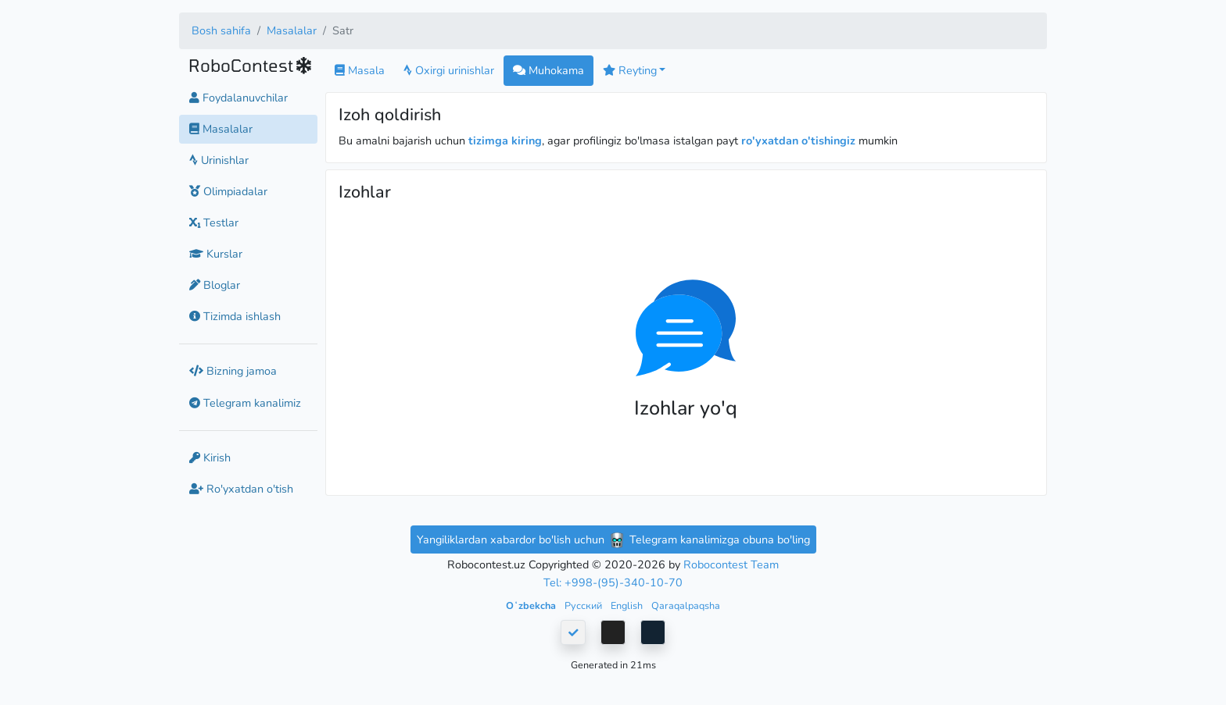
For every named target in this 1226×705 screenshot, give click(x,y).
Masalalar (292, 30)
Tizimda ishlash (235, 316)
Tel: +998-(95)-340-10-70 (613, 582)
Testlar (213, 222)
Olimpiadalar (228, 191)
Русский (584, 605)
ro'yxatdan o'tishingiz (798, 140)
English (628, 605)
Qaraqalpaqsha (685, 605)
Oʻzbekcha (532, 605)
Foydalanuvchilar (238, 97)
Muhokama (548, 70)
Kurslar (215, 254)
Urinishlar (219, 160)
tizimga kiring (505, 140)
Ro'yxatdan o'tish (241, 489)
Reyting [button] (630, 70)
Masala (360, 70)
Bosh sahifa (221, 30)
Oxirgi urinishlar (448, 70)
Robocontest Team (731, 564)
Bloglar (214, 285)
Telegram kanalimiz (245, 403)
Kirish (210, 457)
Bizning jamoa (233, 371)
